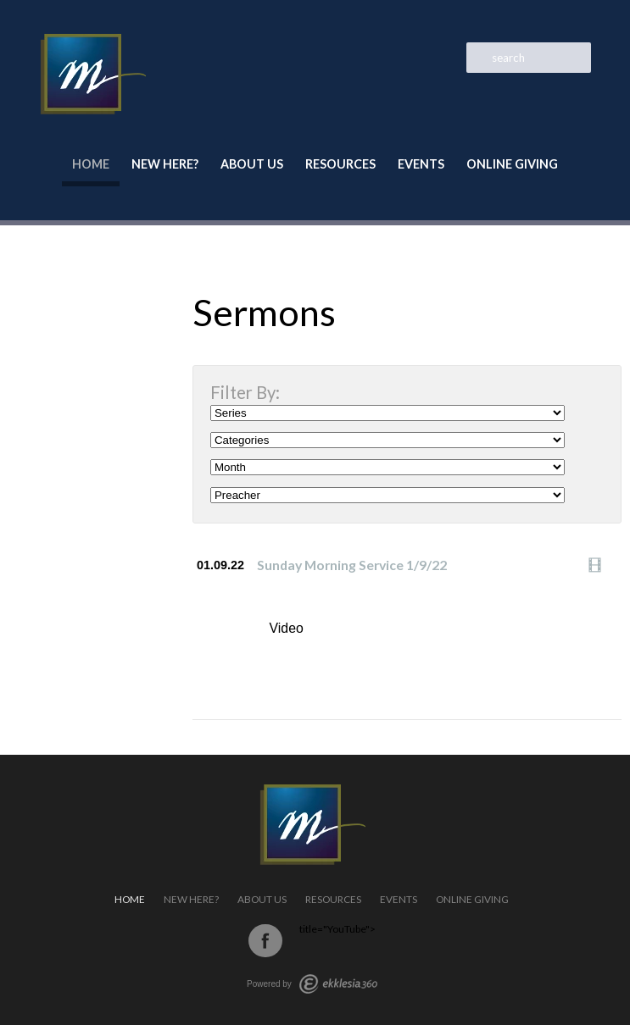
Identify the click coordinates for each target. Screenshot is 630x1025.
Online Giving (512, 164)
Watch (599, 565)
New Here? (164, 164)
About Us (251, 164)
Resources (340, 164)
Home (90, 164)
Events (421, 164)
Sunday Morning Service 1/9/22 (352, 565)
